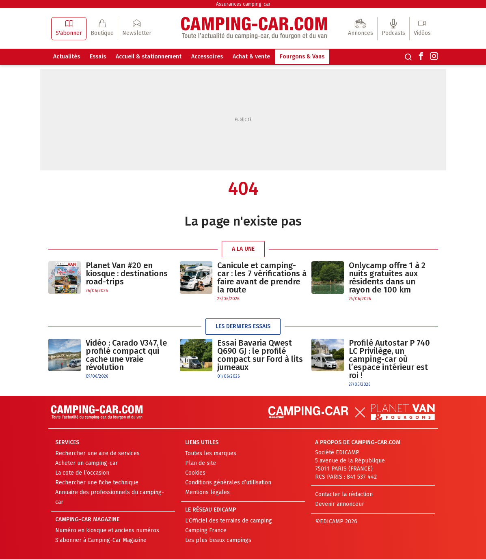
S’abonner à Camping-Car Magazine (101, 540)
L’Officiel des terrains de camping (228, 520)
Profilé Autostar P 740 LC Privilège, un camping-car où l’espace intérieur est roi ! (389, 359)
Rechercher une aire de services (97, 453)
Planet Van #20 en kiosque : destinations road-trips (127, 273)
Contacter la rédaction (344, 494)
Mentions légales (207, 492)
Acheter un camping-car (86, 463)
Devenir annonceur (339, 504)
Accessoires (207, 56)
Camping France (206, 530)
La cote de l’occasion (82, 472)
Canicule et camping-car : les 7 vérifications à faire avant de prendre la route (262, 277)
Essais (98, 56)
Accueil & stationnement (148, 56)
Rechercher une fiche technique (96, 482)
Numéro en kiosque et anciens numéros (107, 530)
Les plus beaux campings (218, 540)
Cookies (195, 472)
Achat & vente (251, 56)
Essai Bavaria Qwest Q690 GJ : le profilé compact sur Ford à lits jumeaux (260, 355)
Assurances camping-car (243, 4)
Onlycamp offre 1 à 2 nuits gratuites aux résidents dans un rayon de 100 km (387, 277)
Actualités (66, 56)
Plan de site (200, 463)
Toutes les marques (210, 453)
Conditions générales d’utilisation (228, 482)
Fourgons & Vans (302, 56)
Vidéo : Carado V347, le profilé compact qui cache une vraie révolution (126, 355)
